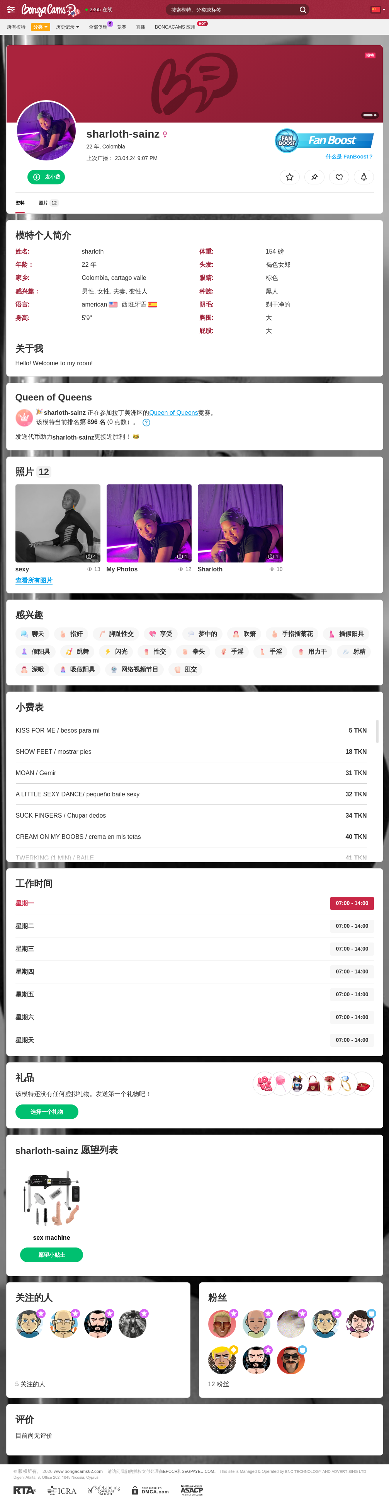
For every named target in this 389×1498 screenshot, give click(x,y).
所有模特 (16, 27)
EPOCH (170, 1471)
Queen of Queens (173, 412)
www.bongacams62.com (78, 1471)
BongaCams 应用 (177, 26)
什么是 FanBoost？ (350, 156)
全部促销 (100, 26)
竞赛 (121, 27)
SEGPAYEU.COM (198, 1471)
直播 (140, 27)
